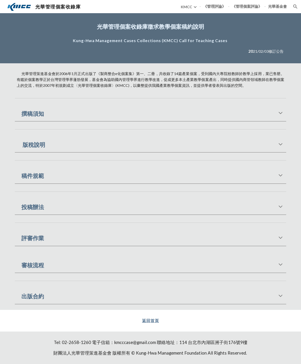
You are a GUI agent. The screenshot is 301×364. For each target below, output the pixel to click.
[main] (150, 26)
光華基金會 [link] (277, 6)
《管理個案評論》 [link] (247, 6)
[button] (295, 6)
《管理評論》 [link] (214, 6)
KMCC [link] (186, 6)
